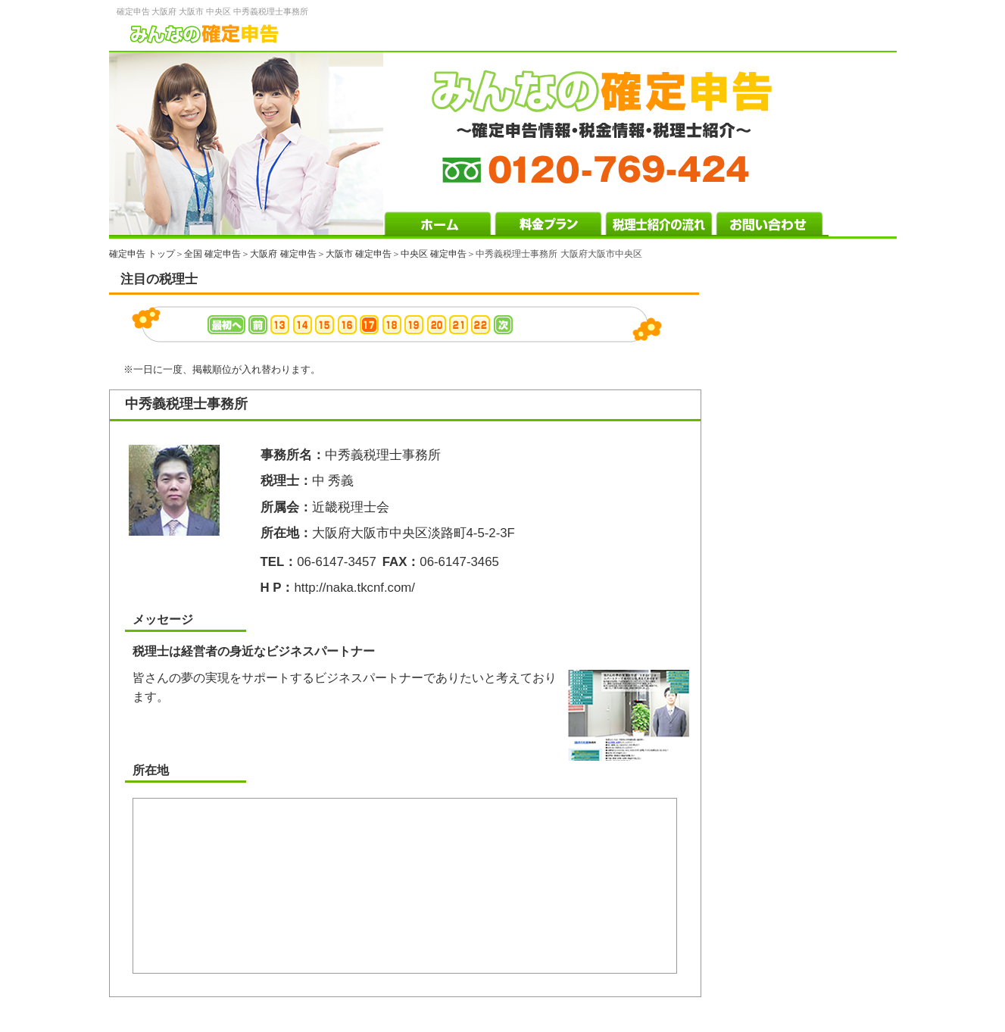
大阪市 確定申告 (359, 254)
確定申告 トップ (142, 254)
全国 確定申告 (212, 254)
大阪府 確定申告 (283, 254)
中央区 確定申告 (434, 254)
